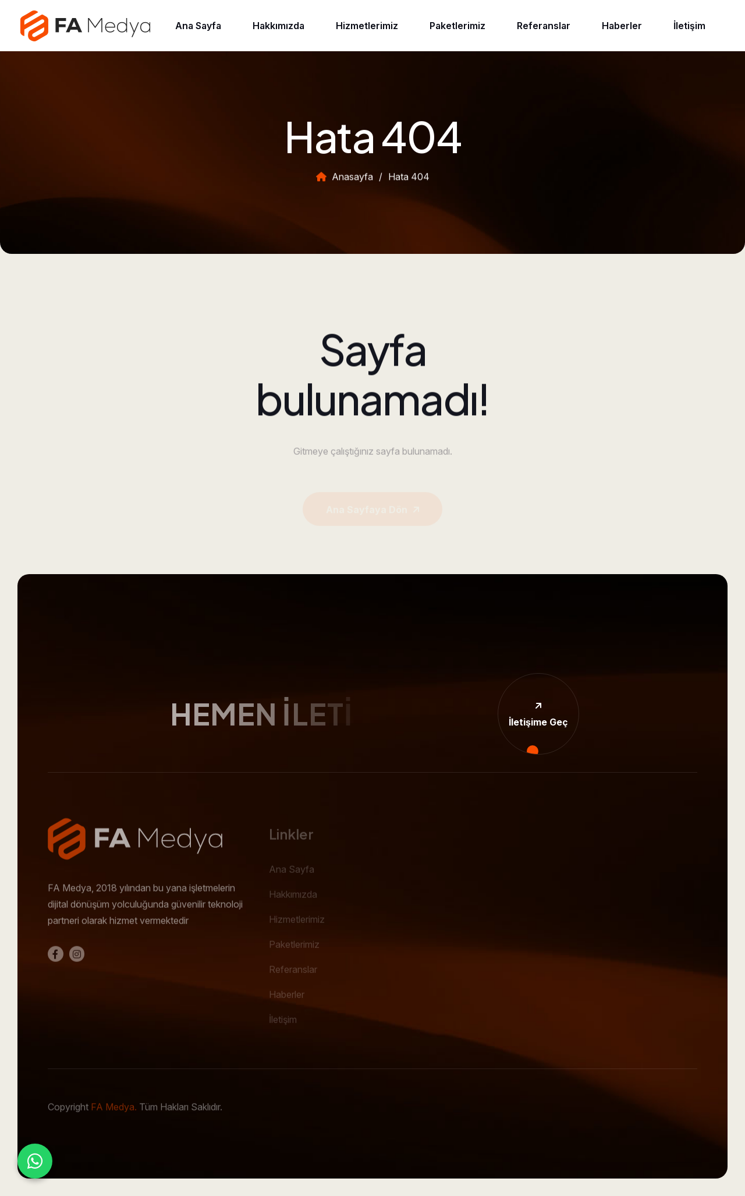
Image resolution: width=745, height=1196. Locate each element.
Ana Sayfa (198, 25)
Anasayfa (344, 181)
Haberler (622, 25)
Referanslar (543, 25)
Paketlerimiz (457, 25)
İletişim (689, 25)
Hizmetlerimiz (367, 25)
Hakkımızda (278, 25)
